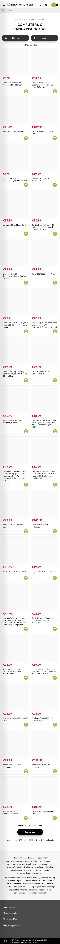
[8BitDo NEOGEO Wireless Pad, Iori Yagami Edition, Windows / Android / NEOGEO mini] (44, 648)
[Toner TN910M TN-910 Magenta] (44, 743)
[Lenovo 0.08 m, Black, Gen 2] (16, 204)
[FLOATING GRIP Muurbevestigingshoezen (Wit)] (16, 157)
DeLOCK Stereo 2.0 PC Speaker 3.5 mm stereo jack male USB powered (43, 85)
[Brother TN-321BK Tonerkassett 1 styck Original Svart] (16, 252)
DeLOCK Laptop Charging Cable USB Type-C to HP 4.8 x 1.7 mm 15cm (15, 374)
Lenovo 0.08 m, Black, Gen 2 (14, 225)
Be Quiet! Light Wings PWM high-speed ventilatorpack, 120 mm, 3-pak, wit (43, 227)
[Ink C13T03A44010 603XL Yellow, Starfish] (44, 350)
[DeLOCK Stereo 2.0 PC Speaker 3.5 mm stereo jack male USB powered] (44, 61)
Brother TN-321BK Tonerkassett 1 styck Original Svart (14, 276)
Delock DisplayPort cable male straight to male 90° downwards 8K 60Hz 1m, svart (44, 325)
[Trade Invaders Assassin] (44, 597)
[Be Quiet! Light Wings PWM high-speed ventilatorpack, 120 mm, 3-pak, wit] (44, 204)
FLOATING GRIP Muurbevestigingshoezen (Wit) (15, 179)
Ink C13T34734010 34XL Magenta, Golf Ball (12, 421)
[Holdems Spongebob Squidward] (44, 157)
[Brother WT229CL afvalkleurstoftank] (16, 790)
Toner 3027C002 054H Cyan (43, 274)
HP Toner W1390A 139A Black (14, 571)
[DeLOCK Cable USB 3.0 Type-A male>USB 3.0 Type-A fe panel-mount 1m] (16, 301)
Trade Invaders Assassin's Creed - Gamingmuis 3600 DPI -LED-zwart (44, 620)
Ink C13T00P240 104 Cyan (13, 132)
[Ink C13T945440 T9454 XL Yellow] (44, 110)
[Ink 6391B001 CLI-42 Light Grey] (44, 790)
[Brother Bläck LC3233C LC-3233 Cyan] (16, 697)
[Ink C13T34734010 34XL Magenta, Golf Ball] (16, 399)
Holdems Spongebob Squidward (40, 179)
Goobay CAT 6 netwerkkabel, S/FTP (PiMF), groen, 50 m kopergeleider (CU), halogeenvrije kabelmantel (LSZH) (15, 475)
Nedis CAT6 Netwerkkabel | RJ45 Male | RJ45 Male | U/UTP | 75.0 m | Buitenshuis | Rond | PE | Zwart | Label (14, 621)
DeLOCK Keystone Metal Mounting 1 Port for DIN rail (14, 84)
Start (16, 19)
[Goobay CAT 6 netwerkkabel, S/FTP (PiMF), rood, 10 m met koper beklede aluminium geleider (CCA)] (44, 450)
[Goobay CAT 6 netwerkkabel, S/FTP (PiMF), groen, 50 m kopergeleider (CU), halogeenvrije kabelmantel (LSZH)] (16, 450)
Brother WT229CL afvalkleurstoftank (10, 812)
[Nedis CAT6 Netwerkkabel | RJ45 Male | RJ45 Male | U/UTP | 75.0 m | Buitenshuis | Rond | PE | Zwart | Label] (16, 597)
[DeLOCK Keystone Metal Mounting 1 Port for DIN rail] (16, 61)
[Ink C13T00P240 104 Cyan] (16, 110)
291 (25, 840)
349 (42, 840)
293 (35, 840)
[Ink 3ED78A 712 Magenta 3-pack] (16, 503)
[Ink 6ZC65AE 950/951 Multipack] (44, 503)
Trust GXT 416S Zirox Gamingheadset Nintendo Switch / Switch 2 (13, 671)
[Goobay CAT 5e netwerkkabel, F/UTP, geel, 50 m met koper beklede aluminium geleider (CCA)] (44, 399)
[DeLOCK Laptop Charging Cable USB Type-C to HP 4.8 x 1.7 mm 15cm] (16, 350)
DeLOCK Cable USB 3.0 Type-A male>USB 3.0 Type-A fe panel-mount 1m (15, 325)
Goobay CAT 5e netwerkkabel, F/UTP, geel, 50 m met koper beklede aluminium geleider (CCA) (44, 423)
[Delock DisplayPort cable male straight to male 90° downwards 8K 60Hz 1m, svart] (44, 301)
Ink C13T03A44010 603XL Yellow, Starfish (42, 373)
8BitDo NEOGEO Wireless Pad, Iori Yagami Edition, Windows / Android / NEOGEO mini (44, 671)
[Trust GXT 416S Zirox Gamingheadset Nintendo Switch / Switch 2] (16, 648)
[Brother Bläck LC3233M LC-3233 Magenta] (44, 697)
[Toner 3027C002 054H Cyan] (44, 252)
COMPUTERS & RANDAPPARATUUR (32, 19)
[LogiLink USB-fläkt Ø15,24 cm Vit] (44, 550)
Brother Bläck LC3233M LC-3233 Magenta (43, 719)
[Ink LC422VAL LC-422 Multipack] (16, 743)
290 (20, 840)
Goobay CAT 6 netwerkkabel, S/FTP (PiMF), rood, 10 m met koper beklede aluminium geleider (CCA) (44, 474)
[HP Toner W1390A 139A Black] (16, 550)
